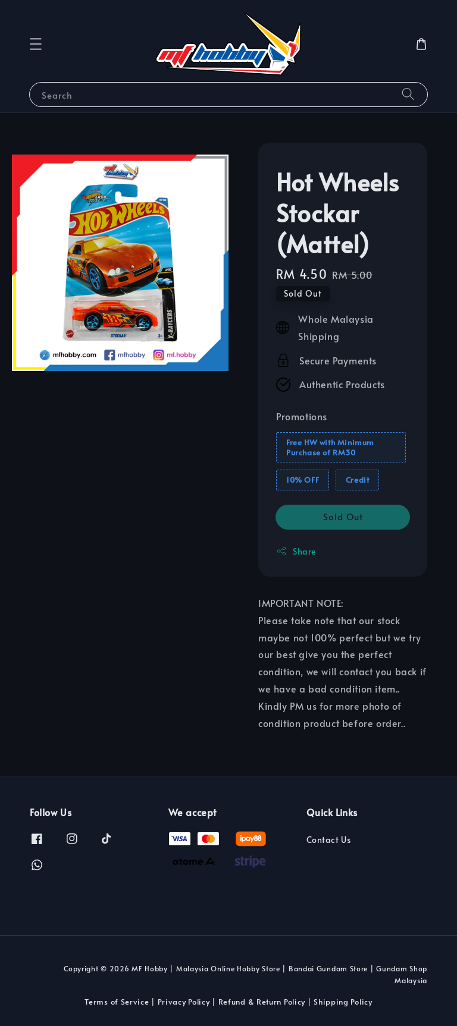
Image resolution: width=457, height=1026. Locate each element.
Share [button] (296, 551)
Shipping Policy (343, 1001)
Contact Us (328, 840)
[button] (36, 44)
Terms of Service (116, 1001)
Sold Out (343, 516)
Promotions (301, 416)
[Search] (408, 94)
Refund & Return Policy (261, 1001)
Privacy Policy (184, 1001)
